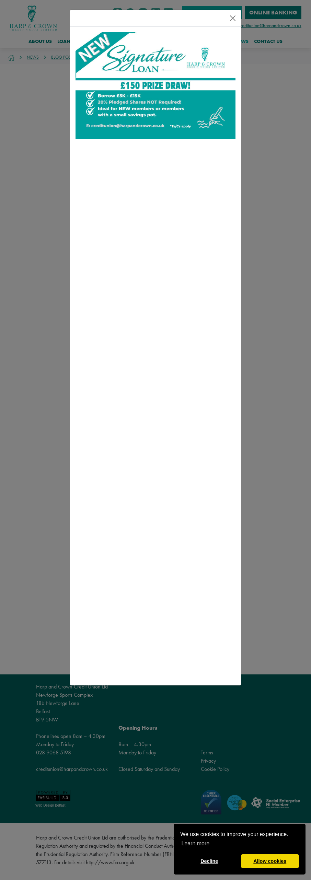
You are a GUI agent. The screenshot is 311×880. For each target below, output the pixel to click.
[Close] (232, 18)
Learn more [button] (195, 843)
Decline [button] (209, 861)
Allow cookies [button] (269, 861)
